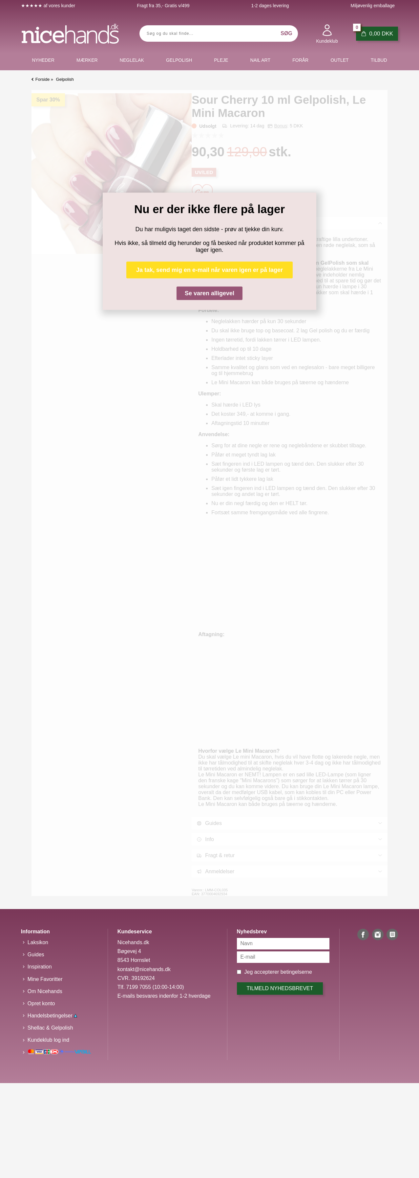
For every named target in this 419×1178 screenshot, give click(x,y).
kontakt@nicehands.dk (144, 969)
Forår (300, 60)
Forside (42, 79)
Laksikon (38, 942)
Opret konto (41, 1003)
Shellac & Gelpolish (50, 1028)
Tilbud (379, 60)
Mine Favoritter (45, 979)
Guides (36, 954)
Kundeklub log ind (48, 1040)
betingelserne (296, 972)
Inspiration (40, 966)
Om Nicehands (45, 991)
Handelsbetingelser (52, 1015)
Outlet (339, 60)
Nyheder (43, 60)
